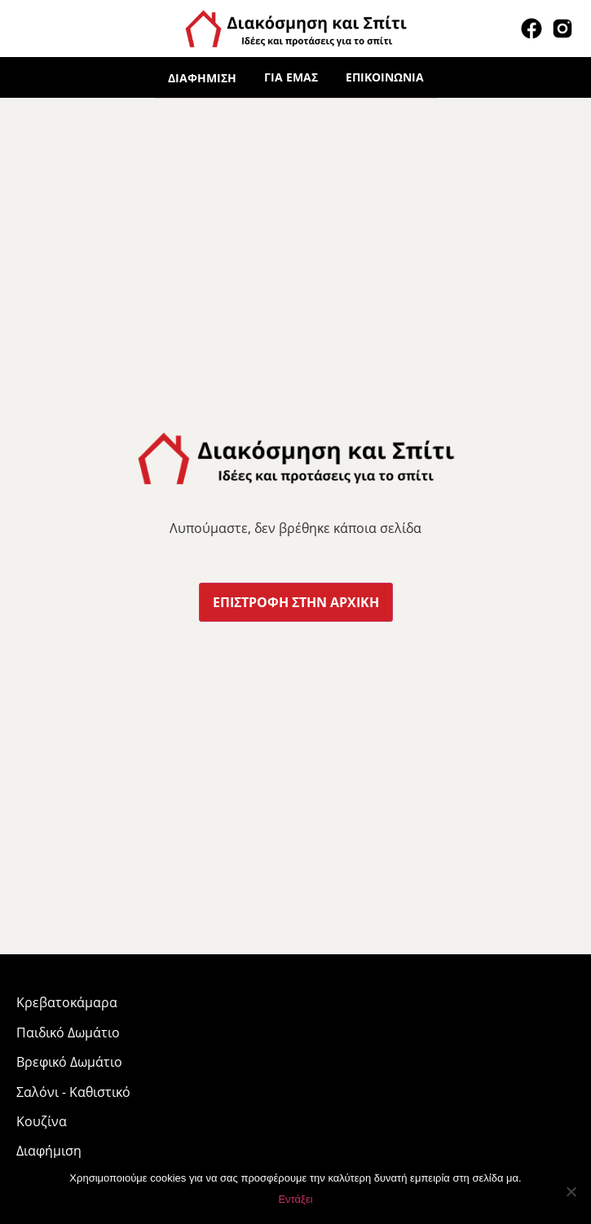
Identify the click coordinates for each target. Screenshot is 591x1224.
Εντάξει (295, 1199)
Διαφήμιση (202, 78)
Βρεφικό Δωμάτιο (69, 1062)
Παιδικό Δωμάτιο (68, 1032)
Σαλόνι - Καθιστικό (73, 1092)
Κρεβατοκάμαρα (66, 1002)
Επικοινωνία (385, 77)
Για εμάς (291, 77)
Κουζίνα (41, 1121)
